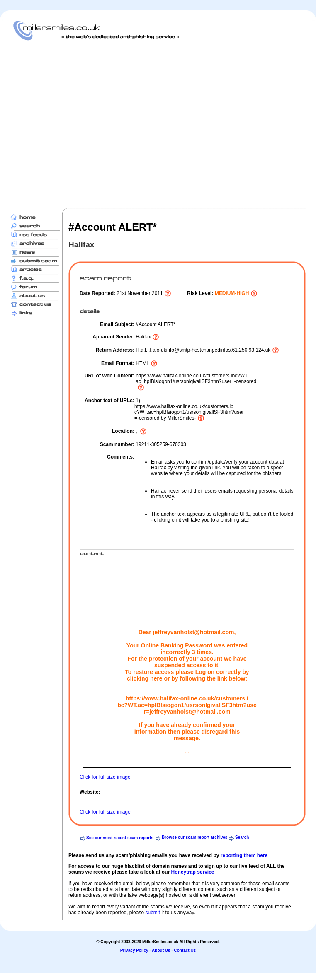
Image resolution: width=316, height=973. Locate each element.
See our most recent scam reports (119, 837)
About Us (161, 950)
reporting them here (244, 855)
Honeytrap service (192, 872)
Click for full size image (105, 777)
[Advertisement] (78, 124)
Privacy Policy (134, 950)
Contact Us (185, 950)
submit (152, 912)
